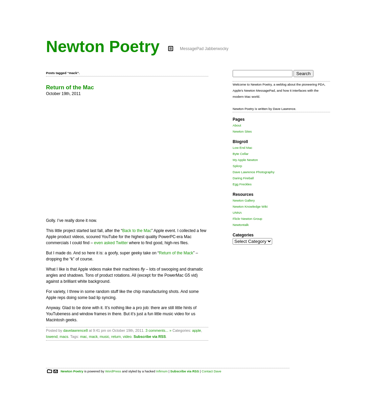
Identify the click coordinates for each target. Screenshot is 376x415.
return (116, 337)
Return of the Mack (176, 253)
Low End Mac (242, 147)
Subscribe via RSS (150, 337)
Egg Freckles (242, 184)
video (127, 337)
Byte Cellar (241, 154)
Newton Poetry (103, 46)
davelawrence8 (75, 330)
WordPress (113, 371)
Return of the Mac (70, 87)
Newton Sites (242, 131)
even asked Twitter (111, 242)
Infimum (162, 371)
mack (93, 337)
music (104, 337)
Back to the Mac (136, 230)
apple (196, 330)
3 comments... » (158, 330)
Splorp (237, 166)
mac (83, 337)
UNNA (237, 212)
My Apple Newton (245, 160)
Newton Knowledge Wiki (250, 206)
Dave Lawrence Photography (254, 172)
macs (64, 337)
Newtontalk (241, 225)
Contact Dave (211, 371)
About (237, 125)
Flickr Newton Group (247, 219)
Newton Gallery (244, 200)
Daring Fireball (243, 178)
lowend (51, 337)
